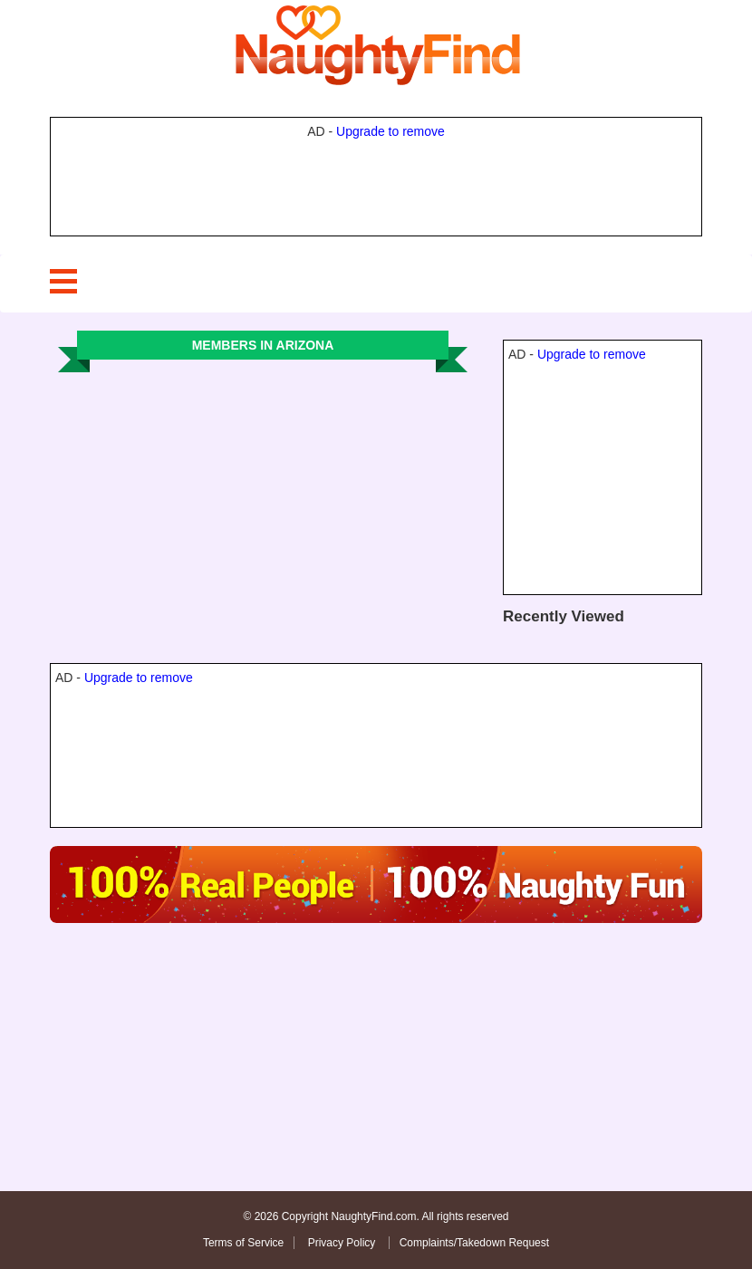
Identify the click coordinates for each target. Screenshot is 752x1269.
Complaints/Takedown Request (474, 1242)
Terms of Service (243, 1242)
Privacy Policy (343, 1242)
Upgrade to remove (390, 131)
